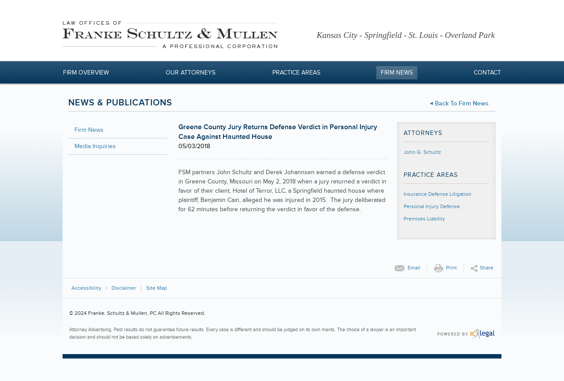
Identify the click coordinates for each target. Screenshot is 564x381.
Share (487, 268)
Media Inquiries (95, 146)
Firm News (397, 72)
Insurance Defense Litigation (437, 194)
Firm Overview (86, 72)
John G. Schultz (422, 152)
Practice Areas (296, 72)
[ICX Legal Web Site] (466, 334)
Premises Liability (424, 219)
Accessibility (86, 288)
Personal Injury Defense (432, 206)
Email (414, 268)
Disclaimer (123, 288)
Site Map (156, 288)
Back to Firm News (462, 103)
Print (451, 268)
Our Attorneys (190, 72)
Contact (487, 72)
